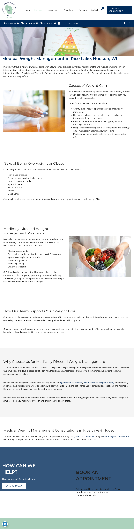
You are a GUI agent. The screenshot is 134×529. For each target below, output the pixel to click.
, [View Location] (11, 23)
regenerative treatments (70, 382)
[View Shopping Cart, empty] (103, 10)
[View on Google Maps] (18, 23)
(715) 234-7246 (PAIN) (84, 436)
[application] (43, 9)
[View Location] (4, 23)
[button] (120, 10)
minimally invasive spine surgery (98, 382)
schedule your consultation (116, 436)
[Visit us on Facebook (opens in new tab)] (124, 23)
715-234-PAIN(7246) (70, 23)
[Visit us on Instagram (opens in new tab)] (129, 23)
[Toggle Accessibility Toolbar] (5, 524)
